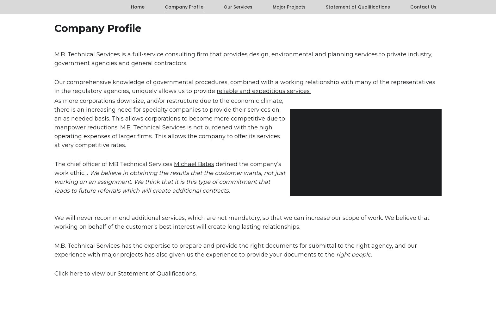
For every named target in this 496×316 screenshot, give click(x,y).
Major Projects (289, 7)
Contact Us (423, 7)
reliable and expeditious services (263, 91)
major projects (122, 254)
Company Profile (184, 7)
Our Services (238, 7)
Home (138, 7)
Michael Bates (194, 164)
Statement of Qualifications (358, 7)
